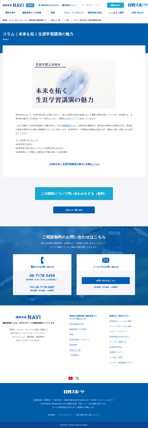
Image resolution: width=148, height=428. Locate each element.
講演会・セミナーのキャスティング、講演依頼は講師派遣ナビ (24, 20)
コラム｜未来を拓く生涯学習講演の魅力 (87, 20)
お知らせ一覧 (55, 20)
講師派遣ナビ (68, 125)
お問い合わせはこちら (106, 280)
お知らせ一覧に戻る (74, 210)
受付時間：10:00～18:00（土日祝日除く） (42, 277)
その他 (66, 20)
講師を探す (115, 5)
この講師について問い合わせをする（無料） (74, 193)
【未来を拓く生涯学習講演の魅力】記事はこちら (74, 164)
